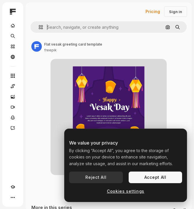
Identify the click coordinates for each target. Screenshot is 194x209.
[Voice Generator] (12, 117)
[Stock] (12, 46)
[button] (38, 27)
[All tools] (12, 75)
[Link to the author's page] (36, 46)
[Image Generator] (12, 96)
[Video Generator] (12, 107)
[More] (12, 197)
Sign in (175, 11)
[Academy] (12, 187)
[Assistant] (12, 128)
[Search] (12, 36)
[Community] (12, 57)
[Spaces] (12, 86)
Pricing (153, 11)
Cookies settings (125, 191)
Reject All (95, 177)
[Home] (12, 25)
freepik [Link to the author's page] (50, 50)
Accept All (155, 177)
